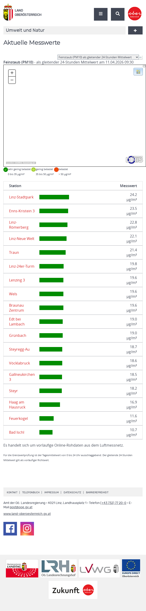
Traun (14, 252)
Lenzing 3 (17, 280)
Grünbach (17, 335)
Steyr (13, 390)
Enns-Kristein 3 (22, 210)
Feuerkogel (18, 418)
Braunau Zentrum (16, 308)
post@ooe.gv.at (21, 507)
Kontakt (12, 492)
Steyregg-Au (19, 349)
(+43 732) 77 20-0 (113, 503)
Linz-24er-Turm (21, 266)
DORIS (18, 163)
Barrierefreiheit (97, 492)
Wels (13, 293)
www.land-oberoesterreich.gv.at (27, 514)
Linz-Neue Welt (21, 238)
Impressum (51, 492)
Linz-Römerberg (19, 225)
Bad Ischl (16, 432)
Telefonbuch (31, 492)
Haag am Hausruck (17, 405)
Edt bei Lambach (17, 322)
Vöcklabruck (19, 363)
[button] (138, 71)
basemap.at (29, 163)
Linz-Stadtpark (21, 197)
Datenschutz (72, 492)
